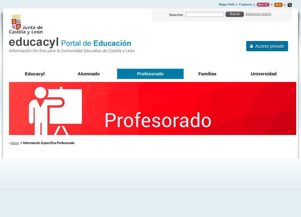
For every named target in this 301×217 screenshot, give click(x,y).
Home (15, 143)
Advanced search (258, 14)
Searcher (176, 15)
